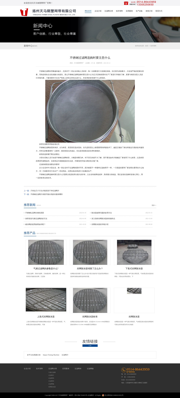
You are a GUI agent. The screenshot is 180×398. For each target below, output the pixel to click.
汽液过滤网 (52, 372)
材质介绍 (149, 11)
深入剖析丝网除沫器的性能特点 (103, 218)
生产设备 (139, 11)
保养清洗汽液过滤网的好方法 (36, 218)
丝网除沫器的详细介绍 (100, 224)
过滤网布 (51, 381)
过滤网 (46, 71)
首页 (146, 46)
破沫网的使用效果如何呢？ (35, 224)
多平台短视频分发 (34, 355)
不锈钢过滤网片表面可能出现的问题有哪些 (47, 194)
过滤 (74, 74)
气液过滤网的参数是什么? (45, 268)
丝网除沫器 (134, 316)
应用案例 (129, 11)
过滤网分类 (109, 11)
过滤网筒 (51, 378)
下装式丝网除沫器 (134, 268)
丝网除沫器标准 (90, 316)
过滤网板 (51, 384)
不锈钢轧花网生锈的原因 (34, 213)
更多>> (154, 205)
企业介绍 (98, 11)
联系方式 (159, 11)
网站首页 (88, 11)
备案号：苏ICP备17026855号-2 (78, 395)
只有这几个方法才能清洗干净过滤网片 (45, 191)
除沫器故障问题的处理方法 (102, 213)
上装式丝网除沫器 (46, 316)
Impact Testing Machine (51, 355)
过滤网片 (65, 355)
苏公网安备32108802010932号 (114, 395)
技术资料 (119, 11)
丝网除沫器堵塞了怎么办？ (90, 268)
